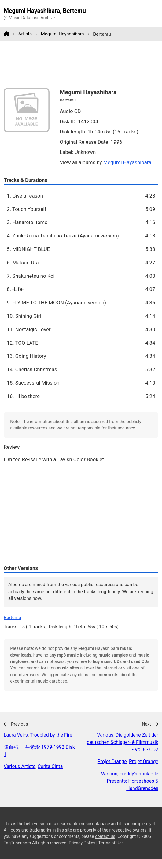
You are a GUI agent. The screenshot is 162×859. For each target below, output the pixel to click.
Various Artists (19, 766)
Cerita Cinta (50, 766)
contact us (105, 836)
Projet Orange (112, 761)
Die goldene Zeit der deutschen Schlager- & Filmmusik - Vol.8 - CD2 (122, 742)
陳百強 (11, 747)
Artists (25, 34)
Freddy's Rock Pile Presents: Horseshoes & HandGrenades (133, 781)
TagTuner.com (17, 842)
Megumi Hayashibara (62, 34)
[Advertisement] (81, 64)
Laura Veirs (16, 735)
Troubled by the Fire (51, 735)
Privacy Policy (82, 842)
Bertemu (12, 617)
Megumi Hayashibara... (129, 162)
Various (105, 735)
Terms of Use (110, 842)
